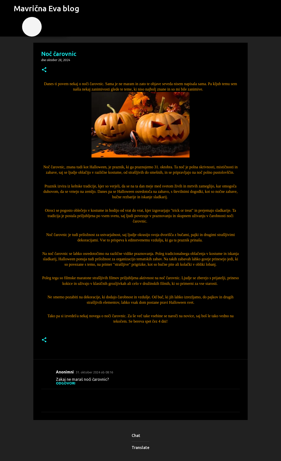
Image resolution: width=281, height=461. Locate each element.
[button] (44, 70)
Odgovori (65, 383)
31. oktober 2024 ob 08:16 (94, 372)
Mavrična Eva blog (46, 8)
